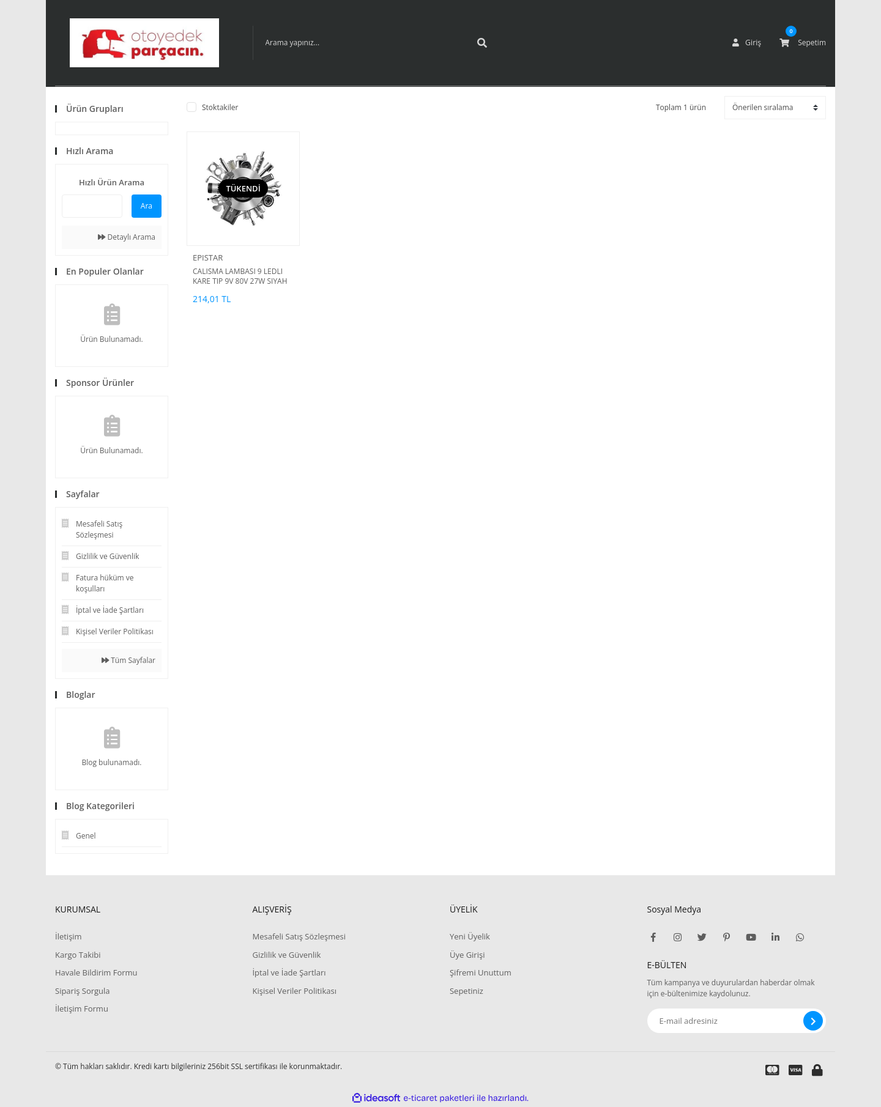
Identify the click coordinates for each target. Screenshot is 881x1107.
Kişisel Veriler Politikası (294, 990)
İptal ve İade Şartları (288, 972)
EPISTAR (208, 257)
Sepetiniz (466, 990)
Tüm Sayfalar (128, 660)
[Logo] (144, 42)
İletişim (68, 936)
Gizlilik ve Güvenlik (286, 954)
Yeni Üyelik (470, 936)
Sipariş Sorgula (82, 990)
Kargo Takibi (77, 954)
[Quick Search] (92, 206)
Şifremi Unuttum (480, 972)
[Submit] (813, 1021)
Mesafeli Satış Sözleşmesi (299, 936)
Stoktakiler (220, 107)
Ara (146, 206)
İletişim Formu (81, 1008)
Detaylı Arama (126, 237)
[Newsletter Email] (737, 1021)
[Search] (375, 43)
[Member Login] (747, 43)
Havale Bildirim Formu (96, 972)
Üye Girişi (467, 954)
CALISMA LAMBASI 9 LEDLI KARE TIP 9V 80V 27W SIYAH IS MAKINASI (240, 276)
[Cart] (802, 43)
